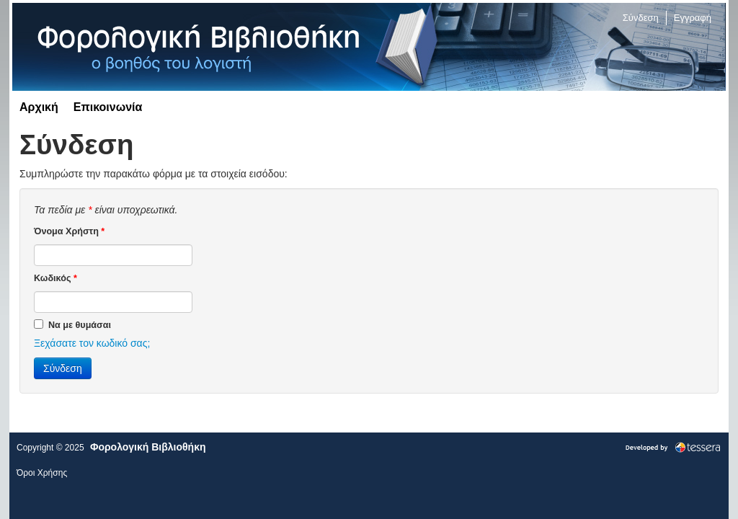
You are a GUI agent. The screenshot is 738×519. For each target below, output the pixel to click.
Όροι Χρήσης (42, 473)
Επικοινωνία (108, 107)
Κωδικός (55, 278)
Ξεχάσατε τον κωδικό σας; (92, 343)
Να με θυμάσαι (72, 324)
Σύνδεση (641, 17)
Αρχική (38, 107)
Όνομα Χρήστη (69, 231)
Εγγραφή (692, 17)
